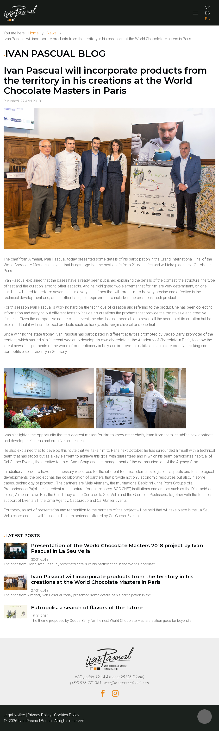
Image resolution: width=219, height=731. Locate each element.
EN (208, 19)
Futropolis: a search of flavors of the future (87, 607)
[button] (204, 716)
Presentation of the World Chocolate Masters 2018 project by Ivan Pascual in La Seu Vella (117, 548)
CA (207, 7)
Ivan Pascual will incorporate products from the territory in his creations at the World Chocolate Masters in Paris (105, 80)
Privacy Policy (39, 715)
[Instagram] (115, 694)
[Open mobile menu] (195, 13)
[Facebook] (102, 694)
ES (207, 13)
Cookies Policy (66, 715)
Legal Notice (14, 715)
